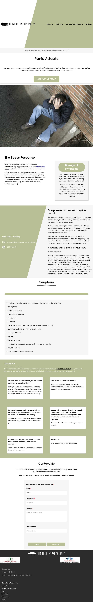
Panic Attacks (6, 598)
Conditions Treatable (73, 24)
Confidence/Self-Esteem (9, 590)
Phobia (4, 601)
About (49, 24)
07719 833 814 (38, 472)
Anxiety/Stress (6, 587)
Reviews (89, 24)
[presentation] (39, 539)
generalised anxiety (63, 369)
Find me (58, 24)
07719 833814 (12, 247)
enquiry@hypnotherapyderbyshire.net (21, 242)
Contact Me (6, 571)
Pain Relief (5, 596)
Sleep (3, 593)
